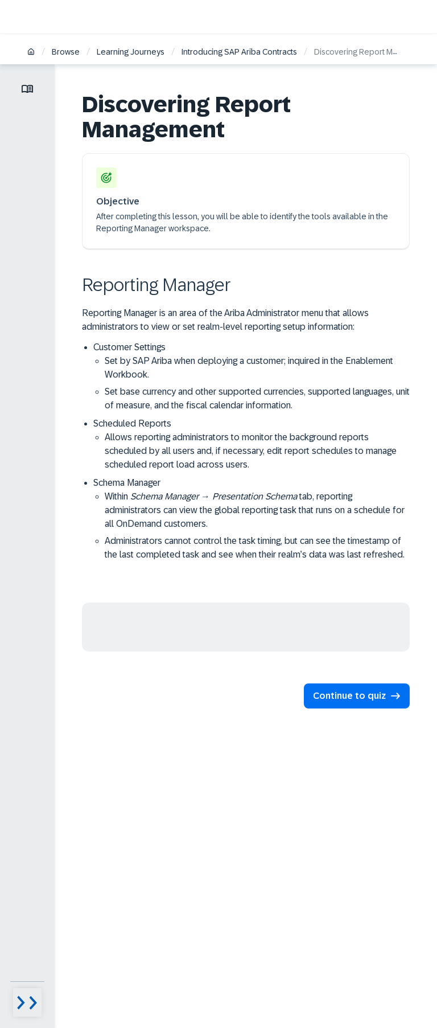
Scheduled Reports (251, 445)
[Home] (31, 53)
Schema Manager (251, 520)
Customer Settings (251, 377)
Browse (66, 51)
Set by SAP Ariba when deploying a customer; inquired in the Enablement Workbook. (249, 367)
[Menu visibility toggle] (27, 1002)
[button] (357, 695)
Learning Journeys (130, 51)
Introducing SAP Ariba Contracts (239, 51)
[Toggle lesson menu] (27, 89)
